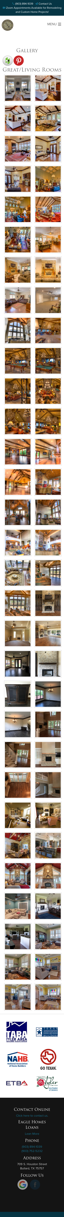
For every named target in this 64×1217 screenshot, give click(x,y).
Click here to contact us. (32, 1115)
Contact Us (45, 3)
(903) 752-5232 (32, 1151)
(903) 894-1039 (24, 3)
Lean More (32, 1134)
